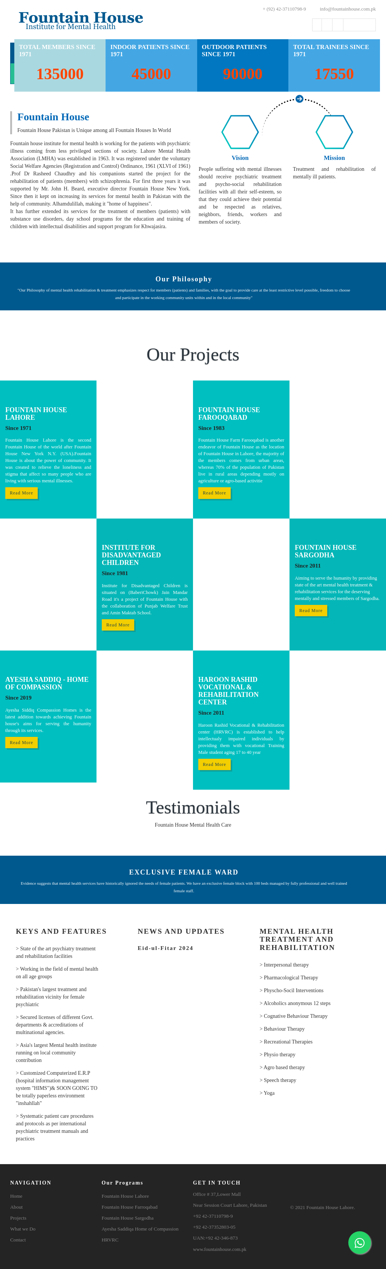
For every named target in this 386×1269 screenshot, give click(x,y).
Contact (18, 1240)
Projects (18, 1218)
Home (16, 1196)
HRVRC (110, 1240)
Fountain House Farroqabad (130, 1207)
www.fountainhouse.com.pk (220, 1249)
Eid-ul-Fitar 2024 (165, 948)
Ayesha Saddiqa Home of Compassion (140, 1229)
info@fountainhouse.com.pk (344, 9)
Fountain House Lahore (125, 1196)
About (16, 1207)
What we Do (22, 1229)
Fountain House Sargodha (128, 1218)
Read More (21, 493)
